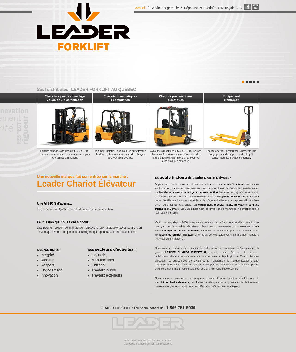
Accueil (140, 8)
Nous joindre (230, 8)
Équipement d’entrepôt (231, 98)
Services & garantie (165, 8)
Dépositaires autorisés (200, 8)
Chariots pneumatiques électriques (175, 98)
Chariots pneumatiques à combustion (120, 98)
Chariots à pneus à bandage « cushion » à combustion (65, 98)
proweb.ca (166, 343)
